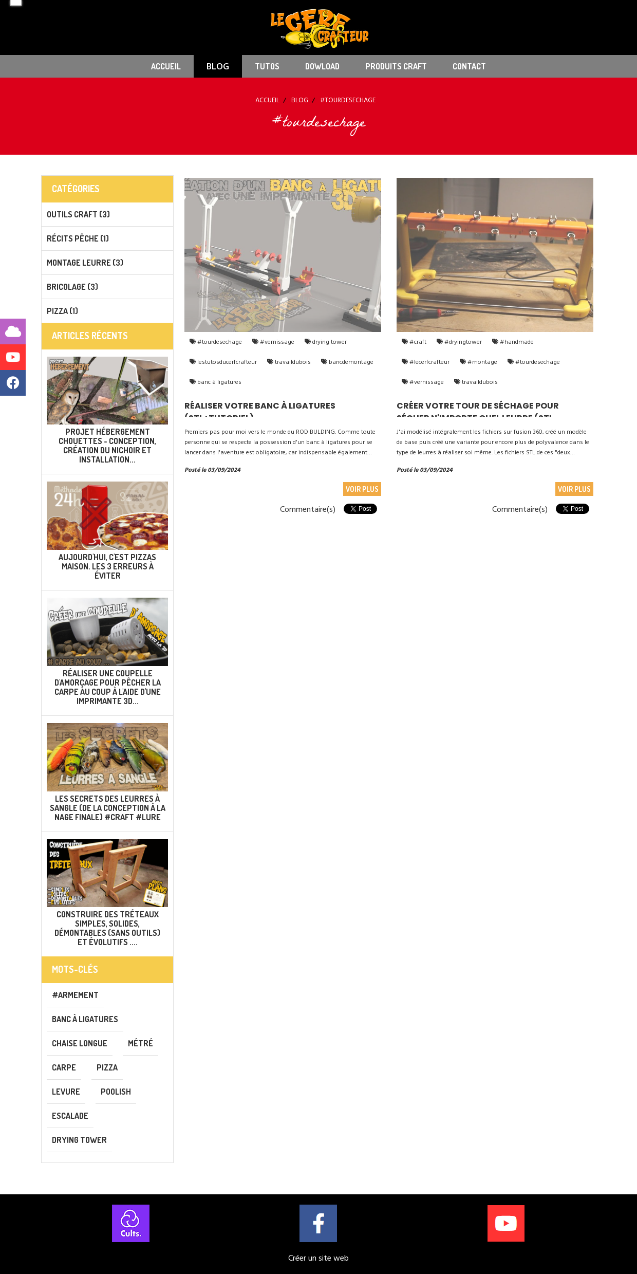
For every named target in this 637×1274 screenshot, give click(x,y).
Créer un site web (318, 1258)
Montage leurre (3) (85, 262)
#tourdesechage (219, 342)
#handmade (516, 342)
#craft (417, 342)
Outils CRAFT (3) (78, 214)
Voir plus (362, 489)
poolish (116, 1091)
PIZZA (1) (62, 311)
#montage (481, 362)
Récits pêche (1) (78, 238)
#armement (75, 995)
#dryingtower (462, 342)
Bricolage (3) (72, 287)
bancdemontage (350, 362)
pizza (107, 1067)
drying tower (329, 342)
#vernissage (276, 342)
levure (66, 1091)
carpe (64, 1067)
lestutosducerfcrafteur (226, 362)
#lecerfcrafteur (428, 362)
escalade (70, 1116)
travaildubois (292, 362)
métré (140, 1043)
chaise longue (79, 1043)
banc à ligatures (218, 382)
